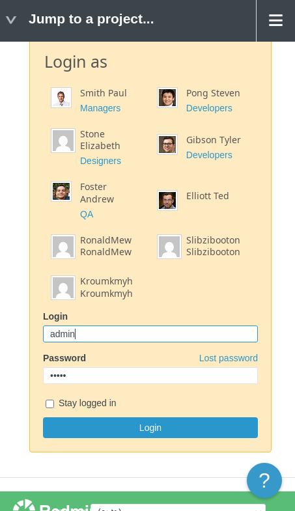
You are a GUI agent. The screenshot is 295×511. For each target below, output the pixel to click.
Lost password (228, 358)
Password (150, 358)
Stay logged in (81, 403)
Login (55, 316)
